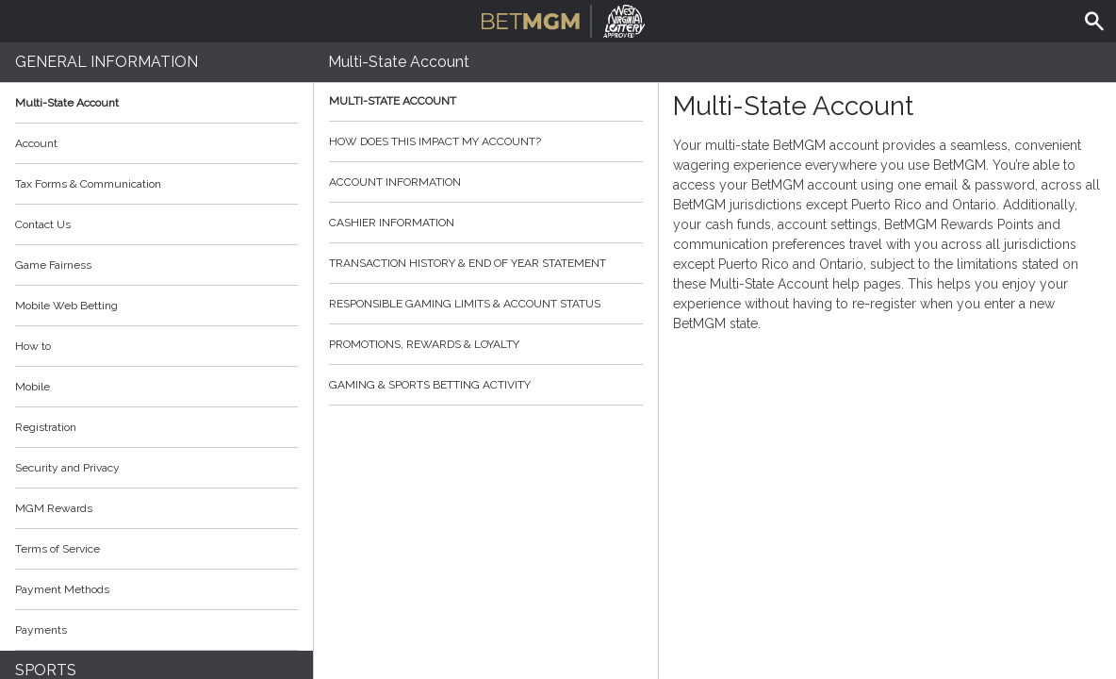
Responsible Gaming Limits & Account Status (486, 303)
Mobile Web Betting (66, 305)
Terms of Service (156, 548)
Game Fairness (53, 265)
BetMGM (563, 19)
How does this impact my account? (486, 141)
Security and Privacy (67, 467)
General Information (106, 62)
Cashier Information (486, 222)
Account (156, 143)
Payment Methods (156, 589)
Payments (156, 630)
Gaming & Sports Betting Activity (486, 384)
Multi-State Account (67, 102)
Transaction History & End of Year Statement (486, 263)
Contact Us (43, 224)
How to (156, 346)
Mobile (32, 386)
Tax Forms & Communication (156, 183)
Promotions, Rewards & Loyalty (486, 344)
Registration (45, 427)
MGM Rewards (53, 508)
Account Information (486, 182)
